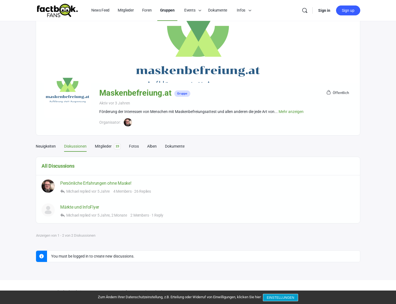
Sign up (348, 10)
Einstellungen (281, 298)
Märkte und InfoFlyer (79, 207)
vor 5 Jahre (100, 191)
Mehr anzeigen (291, 111)
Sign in (324, 10)
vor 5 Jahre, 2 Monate (109, 215)
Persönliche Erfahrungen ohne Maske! (95, 183)
